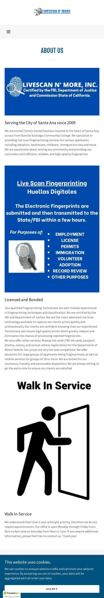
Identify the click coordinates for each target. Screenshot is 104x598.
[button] (8, 32)
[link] (52, 12)
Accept (52, 588)
